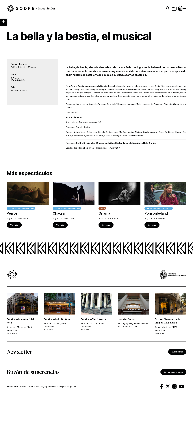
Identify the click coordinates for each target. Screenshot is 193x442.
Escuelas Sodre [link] (126, 363)
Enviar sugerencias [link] (173, 417)
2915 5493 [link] (159, 378)
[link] (22, 9)
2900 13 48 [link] (49, 375)
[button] (3, 22)
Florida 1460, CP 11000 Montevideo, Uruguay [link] (27, 431)
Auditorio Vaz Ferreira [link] (93, 363)
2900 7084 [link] (12, 378)
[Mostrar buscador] (162, 9)
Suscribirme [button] (177, 397)
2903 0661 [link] (133, 372)
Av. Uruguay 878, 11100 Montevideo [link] (133, 368)
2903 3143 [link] (122, 372)
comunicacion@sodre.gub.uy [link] (62, 431)
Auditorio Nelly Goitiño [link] (57, 363)
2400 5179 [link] (85, 375)
